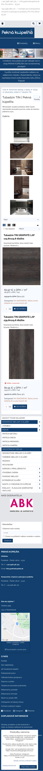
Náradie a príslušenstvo (22, 469)
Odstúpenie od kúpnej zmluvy (12, 702)
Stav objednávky (7, 665)
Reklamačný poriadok (9, 690)
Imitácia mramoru (10, 442)
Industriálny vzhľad (12, 449)
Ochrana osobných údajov (11, 706)
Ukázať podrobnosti (9, 765)
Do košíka (20, 309)
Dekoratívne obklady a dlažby (16, 453)
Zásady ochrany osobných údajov (25, 761)
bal (7, 309)
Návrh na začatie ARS (9, 698)
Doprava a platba (7, 681)
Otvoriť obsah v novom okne (15, 649)
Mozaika (6, 461)
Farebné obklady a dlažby (14, 457)
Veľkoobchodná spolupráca (11, 677)
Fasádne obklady (22, 476)
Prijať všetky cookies (28, 767)
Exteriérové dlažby (22, 480)
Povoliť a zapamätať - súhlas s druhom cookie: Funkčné (16, 642)
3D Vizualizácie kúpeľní (9, 669)
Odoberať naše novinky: (11, 529)
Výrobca (22, 426)
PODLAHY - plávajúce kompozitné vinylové (22, 489)
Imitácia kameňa (9, 445)
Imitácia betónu (9, 434)
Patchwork (7, 465)
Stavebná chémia (22, 472)
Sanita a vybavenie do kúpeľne (22, 484)
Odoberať (7, 541)
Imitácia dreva (9, 438)
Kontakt (4, 661)
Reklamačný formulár (9, 694)
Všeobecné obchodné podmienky (13, 686)
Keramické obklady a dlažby (22, 422)
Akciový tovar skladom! (13, 418)
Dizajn (22, 430)
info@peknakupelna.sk (14, 569)
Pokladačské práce (8, 673)
